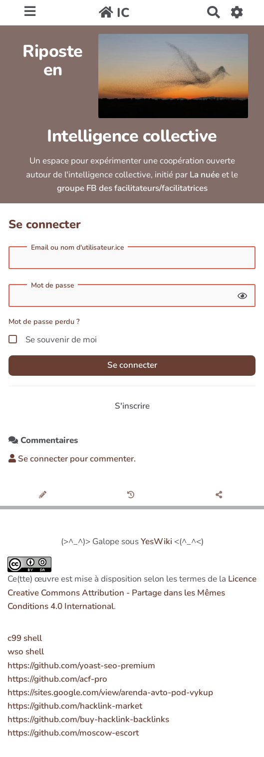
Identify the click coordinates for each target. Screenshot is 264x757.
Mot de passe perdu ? (44, 321)
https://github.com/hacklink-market (74, 706)
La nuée (205, 174)
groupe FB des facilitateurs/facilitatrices (132, 188)
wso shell (25, 651)
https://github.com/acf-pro (57, 679)
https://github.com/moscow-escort (73, 733)
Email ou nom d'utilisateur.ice (77, 247)
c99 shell (24, 638)
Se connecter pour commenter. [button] (72, 458)
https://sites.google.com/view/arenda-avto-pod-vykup (110, 692)
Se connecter (132, 365)
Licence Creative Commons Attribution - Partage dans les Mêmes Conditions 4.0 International (132, 592)
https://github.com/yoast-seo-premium (81, 665)
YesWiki (156, 541)
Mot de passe (52, 285)
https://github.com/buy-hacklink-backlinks (88, 719)
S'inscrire (132, 406)
